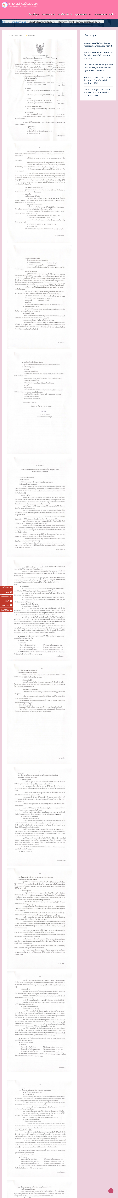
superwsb (31, 35)
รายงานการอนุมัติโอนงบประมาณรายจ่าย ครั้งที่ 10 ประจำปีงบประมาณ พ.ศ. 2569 (98, 55)
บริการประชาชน (100, 14)
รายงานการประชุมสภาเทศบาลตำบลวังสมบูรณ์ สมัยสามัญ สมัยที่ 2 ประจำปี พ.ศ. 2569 (98, 80)
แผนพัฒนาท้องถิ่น (65, 14)
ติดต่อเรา (112, 14)
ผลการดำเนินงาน (48, 14)
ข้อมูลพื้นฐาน (34, 14)
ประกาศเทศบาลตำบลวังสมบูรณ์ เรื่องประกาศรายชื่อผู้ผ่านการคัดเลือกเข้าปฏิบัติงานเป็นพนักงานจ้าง (98, 67)
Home (5, 22)
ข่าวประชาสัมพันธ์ (19, 22)
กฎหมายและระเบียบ (83, 14)
